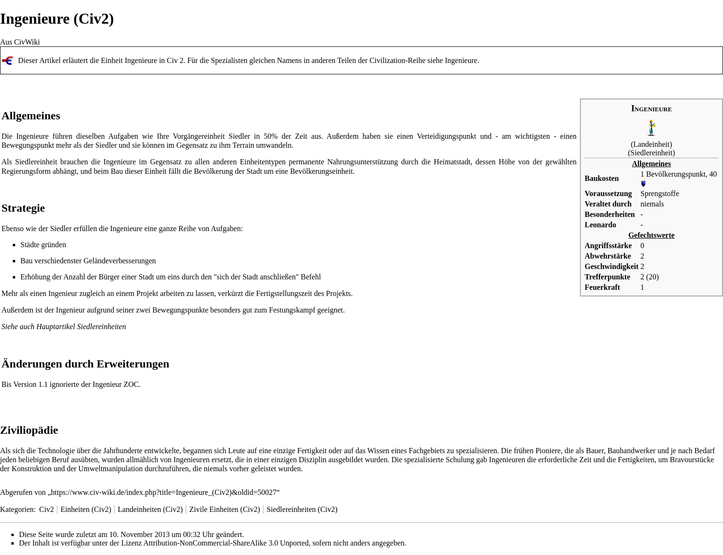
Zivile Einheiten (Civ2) (225, 509)
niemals (652, 204)
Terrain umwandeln (262, 145)
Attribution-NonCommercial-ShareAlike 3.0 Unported (226, 543)
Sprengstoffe (660, 193)
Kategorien (17, 509)
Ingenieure (461, 60)
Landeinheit (651, 144)
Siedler (239, 136)
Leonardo (600, 225)
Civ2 (46, 509)
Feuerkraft (602, 287)
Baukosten (602, 178)
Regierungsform (26, 171)
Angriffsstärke (608, 246)
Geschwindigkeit (612, 266)
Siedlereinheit (652, 153)
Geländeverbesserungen (119, 261)
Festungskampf (292, 310)
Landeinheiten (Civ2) (150, 509)
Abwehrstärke (608, 256)
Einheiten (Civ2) (86, 509)
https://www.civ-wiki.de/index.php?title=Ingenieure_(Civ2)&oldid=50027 (164, 492)
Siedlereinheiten (101, 326)
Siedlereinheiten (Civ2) (302, 509)
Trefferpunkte (607, 277)
